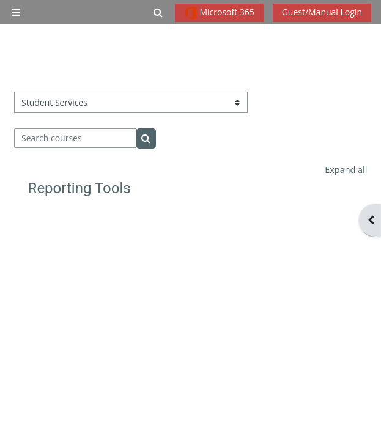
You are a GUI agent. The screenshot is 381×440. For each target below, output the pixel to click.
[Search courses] (76, 138)
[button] (158, 12)
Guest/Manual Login (322, 12)
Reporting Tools (79, 188)
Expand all (346, 169)
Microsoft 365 (219, 13)
